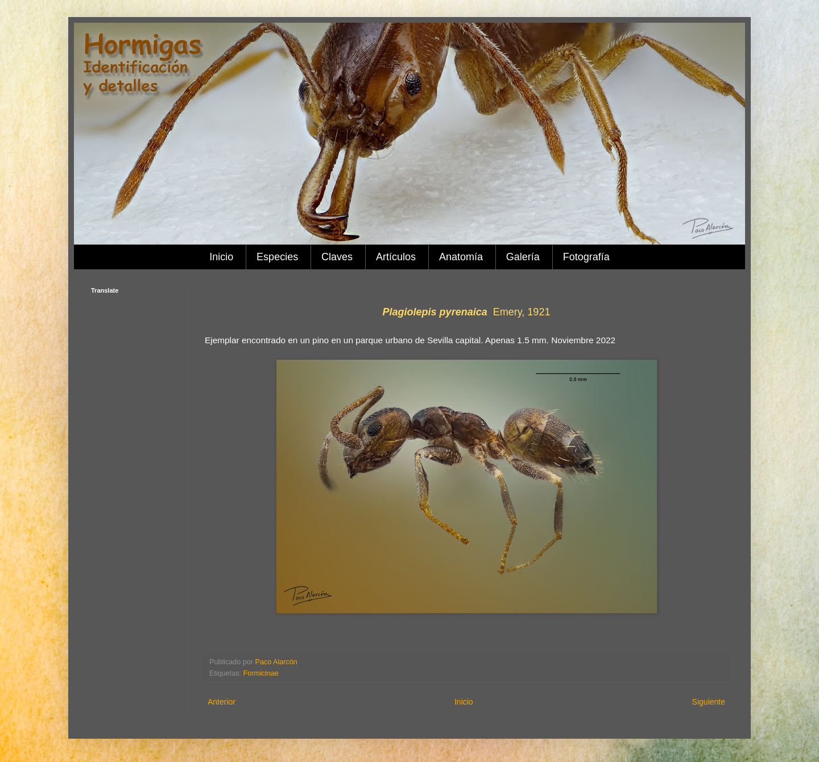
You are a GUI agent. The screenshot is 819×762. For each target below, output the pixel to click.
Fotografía (586, 257)
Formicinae (261, 673)
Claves (337, 257)
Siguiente (708, 701)
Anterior (221, 701)
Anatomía (461, 257)
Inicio (221, 257)
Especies (277, 257)
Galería (523, 257)
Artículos (396, 257)
